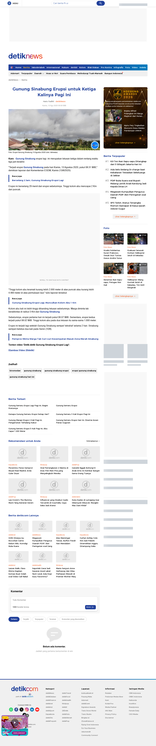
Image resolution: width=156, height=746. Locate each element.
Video (135, 67)
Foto (127, 67)
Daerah (39, 73)
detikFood (66, 697)
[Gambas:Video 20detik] (21, 350)
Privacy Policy (110, 714)
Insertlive (132, 704)
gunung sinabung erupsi (57, 370)
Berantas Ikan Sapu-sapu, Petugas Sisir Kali (113, 282)
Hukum (65, 67)
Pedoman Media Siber (114, 697)
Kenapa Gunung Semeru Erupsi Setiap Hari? (28, 414)
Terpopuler (26, 73)
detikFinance (51, 700)
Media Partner (110, 707)
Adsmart (15, 73)
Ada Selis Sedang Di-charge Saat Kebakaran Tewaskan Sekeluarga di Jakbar (127, 172)
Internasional (53, 67)
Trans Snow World (88, 711)
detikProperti (51, 721)
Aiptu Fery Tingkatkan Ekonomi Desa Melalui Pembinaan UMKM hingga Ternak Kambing (135, 128)
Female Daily (134, 711)
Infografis (118, 67)
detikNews (13, 80)
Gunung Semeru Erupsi (66, 405)
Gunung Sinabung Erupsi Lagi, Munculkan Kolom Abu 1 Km (44, 302)
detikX (74, 67)
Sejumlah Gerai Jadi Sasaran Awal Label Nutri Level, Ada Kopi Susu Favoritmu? (42, 572)
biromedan (15, 370)
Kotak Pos (109, 704)
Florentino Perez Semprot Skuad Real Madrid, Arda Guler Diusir (20, 470)
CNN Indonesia (135, 693)
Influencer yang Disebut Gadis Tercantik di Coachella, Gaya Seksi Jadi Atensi (54, 503)
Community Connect (89, 735)
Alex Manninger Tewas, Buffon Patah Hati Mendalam (66, 541)
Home (18, 67)
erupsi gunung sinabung (84, 370)
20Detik (65, 711)
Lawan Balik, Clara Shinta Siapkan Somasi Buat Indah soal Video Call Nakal (18, 572)
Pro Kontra (106, 67)
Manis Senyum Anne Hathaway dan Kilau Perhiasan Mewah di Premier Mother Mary (66, 572)
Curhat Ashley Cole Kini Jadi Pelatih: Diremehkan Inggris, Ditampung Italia (89, 542)
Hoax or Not (52, 73)
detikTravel (66, 693)
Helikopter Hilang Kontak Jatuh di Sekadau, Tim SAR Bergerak (135, 284)
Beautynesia (134, 707)
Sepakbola (50, 714)
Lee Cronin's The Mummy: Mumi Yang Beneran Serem (20, 501)
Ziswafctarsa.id (87, 721)
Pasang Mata (86, 697)
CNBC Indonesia (135, 697)
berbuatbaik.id (87, 693)
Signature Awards (88, 707)
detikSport (50, 711)
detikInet (49, 704)
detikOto (49, 718)
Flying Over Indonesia (90, 725)
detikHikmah (67, 718)
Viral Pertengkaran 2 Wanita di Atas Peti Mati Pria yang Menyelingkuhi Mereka (54, 470)
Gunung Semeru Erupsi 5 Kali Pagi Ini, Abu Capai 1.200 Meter (27, 429)
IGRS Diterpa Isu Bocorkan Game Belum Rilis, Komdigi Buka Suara (17, 542)
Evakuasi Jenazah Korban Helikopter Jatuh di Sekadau (136, 253)
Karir (107, 700)
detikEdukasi (51, 697)
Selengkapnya (93, 441)
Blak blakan (93, 67)
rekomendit (86, 732)
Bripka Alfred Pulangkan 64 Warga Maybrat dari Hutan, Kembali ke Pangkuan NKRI (134, 113)
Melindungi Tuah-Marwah (90, 73)
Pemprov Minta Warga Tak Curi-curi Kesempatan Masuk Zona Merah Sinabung (55, 339)
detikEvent (85, 704)
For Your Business (88, 728)
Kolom (82, 67)
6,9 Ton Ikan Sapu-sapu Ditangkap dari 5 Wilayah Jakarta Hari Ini (128, 163)
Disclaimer (109, 718)
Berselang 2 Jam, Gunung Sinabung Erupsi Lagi (38, 180)
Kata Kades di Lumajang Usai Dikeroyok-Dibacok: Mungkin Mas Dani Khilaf (85, 503)
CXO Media (133, 714)
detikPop (65, 721)
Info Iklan (108, 711)
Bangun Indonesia (113, 73)
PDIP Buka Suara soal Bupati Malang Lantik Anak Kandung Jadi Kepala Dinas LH (128, 183)
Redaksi (108, 693)
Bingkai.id (85, 718)
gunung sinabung (32, 370)
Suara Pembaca (67, 73)
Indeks (143, 67)
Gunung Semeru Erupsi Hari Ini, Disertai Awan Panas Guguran (77, 421)
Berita (26, 67)
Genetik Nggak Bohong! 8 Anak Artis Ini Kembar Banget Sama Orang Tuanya (86, 470)
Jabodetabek (38, 67)
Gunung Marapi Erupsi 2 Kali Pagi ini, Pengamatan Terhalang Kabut (25, 421)
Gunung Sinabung (25, 159)
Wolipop (65, 704)
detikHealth (66, 700)
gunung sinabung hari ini (22, 377)
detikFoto (66, 714)
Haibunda (133, 700)
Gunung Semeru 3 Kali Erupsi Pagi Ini (73, 414)
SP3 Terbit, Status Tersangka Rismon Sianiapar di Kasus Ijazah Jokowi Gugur (127, 206)
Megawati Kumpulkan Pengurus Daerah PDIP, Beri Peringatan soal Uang (42, 542)
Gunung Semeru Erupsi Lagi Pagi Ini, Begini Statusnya (28, 406)
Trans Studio (86, 714)
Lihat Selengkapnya (125, 142)
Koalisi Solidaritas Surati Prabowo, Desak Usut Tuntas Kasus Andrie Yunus (113, 254)
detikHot (49, 707)
